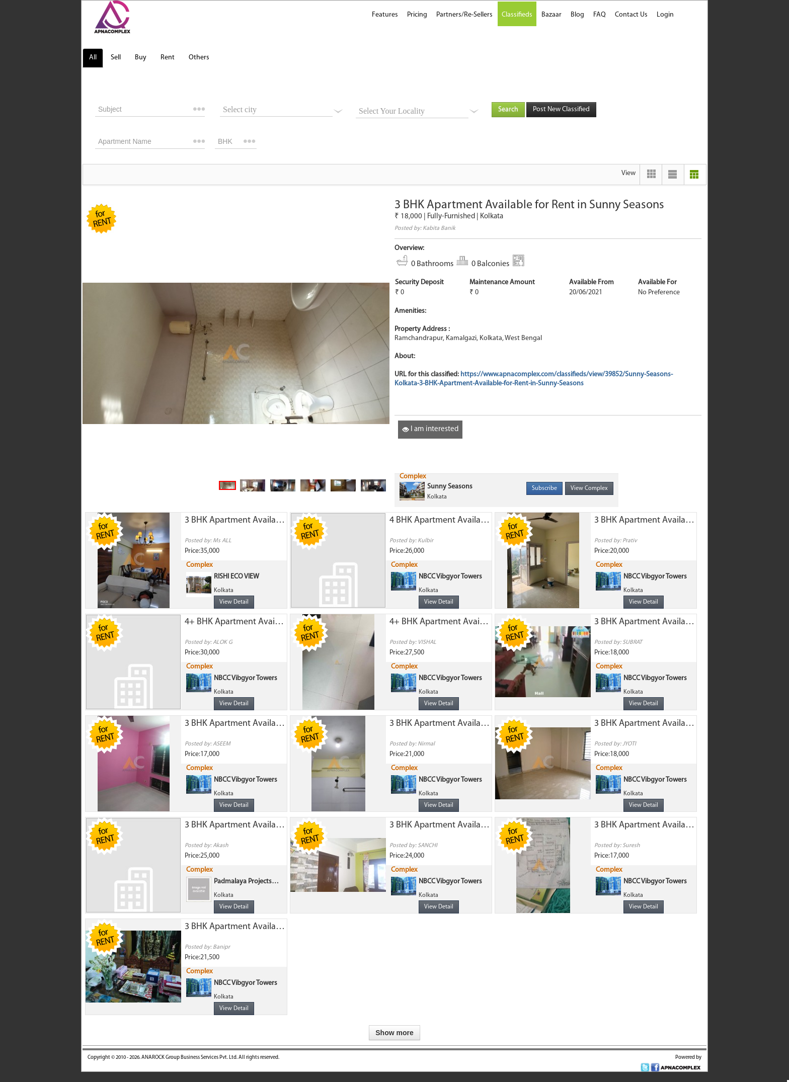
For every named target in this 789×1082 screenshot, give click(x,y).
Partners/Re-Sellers (464, 15)
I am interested (430, 429)
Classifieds (517, 15)
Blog (577, 15)
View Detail (234, 602)
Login (665, 15)
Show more (394, 1033)
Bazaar (551, 15)
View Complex (589, 488)
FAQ (599, 15)
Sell (116, 57)
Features (385, 15)
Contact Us (631, 15)
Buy (140, 57)
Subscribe (544, 488)
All (93, 57)
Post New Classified (561, 109)
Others (199, 57)
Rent (168, 57)
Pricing (417, 15)
